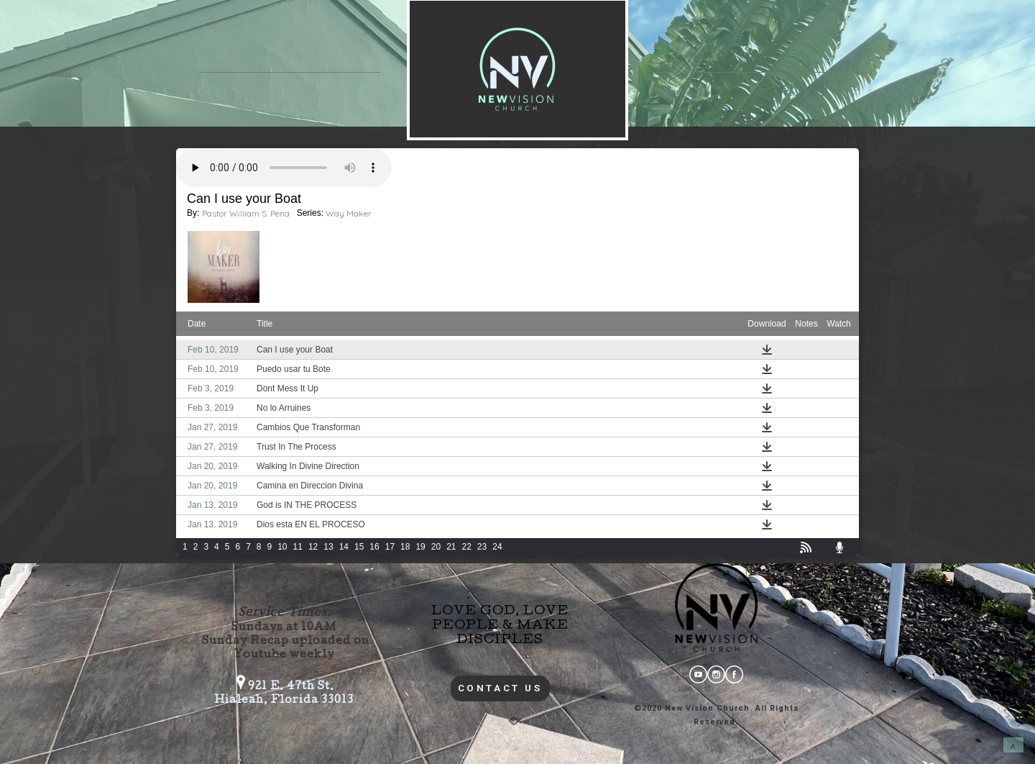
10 (282, 547)
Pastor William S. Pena (246, 213)
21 (451, 547)
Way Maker (349, 213)
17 (390, 547)
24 (497, 547)
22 (467, 547)
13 (328, 547)
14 (344, 547)
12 (313, 547)
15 (359, 547)
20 (436, 547)
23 (482, 547)
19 (420, 547)
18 (405, 547)
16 (374, 547)
